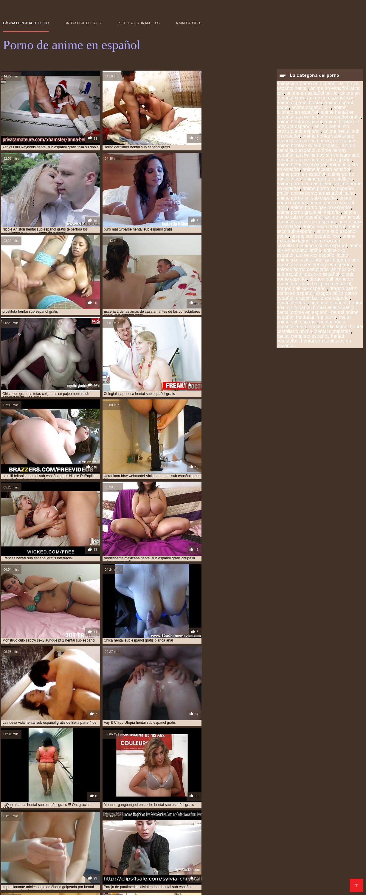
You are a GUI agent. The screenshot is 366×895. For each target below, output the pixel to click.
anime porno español (156, 861)
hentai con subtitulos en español (314, 344)
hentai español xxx (104, 871)
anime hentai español (299, 122)
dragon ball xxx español (302, 289)
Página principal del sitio (26, 23)
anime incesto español (326, 169)
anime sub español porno (253, 861)
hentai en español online (208, 867)
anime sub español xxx (315, 236)
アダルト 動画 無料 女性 (160, 887)
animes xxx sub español (81, 864)
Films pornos (126, 887)
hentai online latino (199, 871)
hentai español (338, 867)
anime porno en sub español (307, 198)
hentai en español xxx (255, 867)
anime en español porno (312, 93)
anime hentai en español (198, 858)
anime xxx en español (324, 246)
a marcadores (188, 23)
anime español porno (114, 858)
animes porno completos (302, 270)
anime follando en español (312, 110)
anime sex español (316, 222)
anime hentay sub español (324, 160)
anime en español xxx (330, 98)
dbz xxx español (322, 274)
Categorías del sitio (83, 23)
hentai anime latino (316, 317)
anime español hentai (299, 103)
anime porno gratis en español (309, 212)
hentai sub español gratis (267, 874)
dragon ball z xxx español (323, 298)
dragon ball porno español (323, 284)
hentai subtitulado (174, 877)
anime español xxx (311, 107)
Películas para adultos (138, 23)
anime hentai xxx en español (326, 141)
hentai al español (328, 303)
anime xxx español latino (322, 255)
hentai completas (333, 331)
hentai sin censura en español (49, 874)
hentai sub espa (186, 874)
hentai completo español (302, 336)
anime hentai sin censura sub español (313, 129)
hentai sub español (222, 874)
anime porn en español (301, 174)
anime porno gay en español (321, 208)
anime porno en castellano (305, 184)
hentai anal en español (160, 864)
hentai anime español (295, 864)
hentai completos (78, 867)
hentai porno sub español (245, 871)
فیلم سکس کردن (49, 887)
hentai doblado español (121, 867)
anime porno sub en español (316, 215)
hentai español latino (23, 871)
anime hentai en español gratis (328, 117)
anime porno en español (110, 861)
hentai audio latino (328, 327)
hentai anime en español (302, 312)
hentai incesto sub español (151, 871)
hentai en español (164, 867)
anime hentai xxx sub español (308, 146)
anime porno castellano (328, 179)
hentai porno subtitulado (298, 871)
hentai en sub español (300, 867)
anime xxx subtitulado (299, 260)
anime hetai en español (301, 165)
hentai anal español (333, 308)
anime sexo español (324, 227)
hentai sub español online (319, 874)
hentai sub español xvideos (127, 877)
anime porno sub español (203, 861)
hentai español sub (65, 871)
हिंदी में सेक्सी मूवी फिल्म (18, 887)
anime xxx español (38, 864)
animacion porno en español (306, 84)
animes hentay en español (324, 265)
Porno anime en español (87, 887)
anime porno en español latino (323, 193)
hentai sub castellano (102, 874)
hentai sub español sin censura (70, 877)
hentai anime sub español (314, 320)
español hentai (292, 303)
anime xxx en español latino (319, 248)
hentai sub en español (147, 874)
